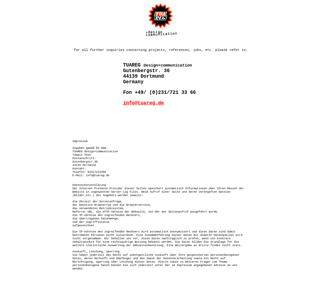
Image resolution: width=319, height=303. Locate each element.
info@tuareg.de (143, 111)
